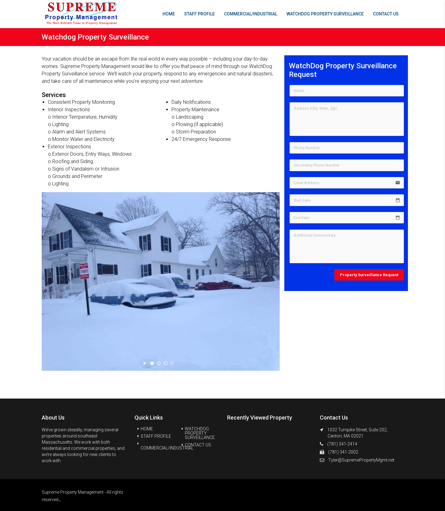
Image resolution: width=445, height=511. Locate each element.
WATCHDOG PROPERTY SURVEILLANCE (325, 13)
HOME (169, 13)
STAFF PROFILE (199, 13)
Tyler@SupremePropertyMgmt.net (361, 460)
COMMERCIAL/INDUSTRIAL (250, 13)
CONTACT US (386, 13)
